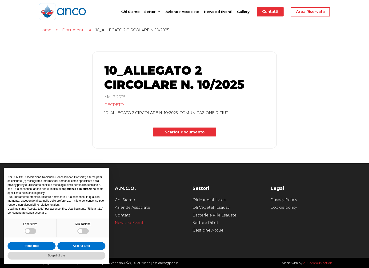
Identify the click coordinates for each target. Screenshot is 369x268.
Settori (152, 11)
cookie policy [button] (36, 193)
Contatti (270, 11)
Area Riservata (310, 11)
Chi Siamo (130, 11)
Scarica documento (185, 132)
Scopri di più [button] (56, 255)
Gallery (243, 11)
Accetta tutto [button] (81, 246)
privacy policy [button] (16, 185)
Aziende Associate (182, 11)
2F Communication (317, 263)
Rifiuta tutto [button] (31, 246)
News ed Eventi (218, 11)
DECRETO (114, 105)
